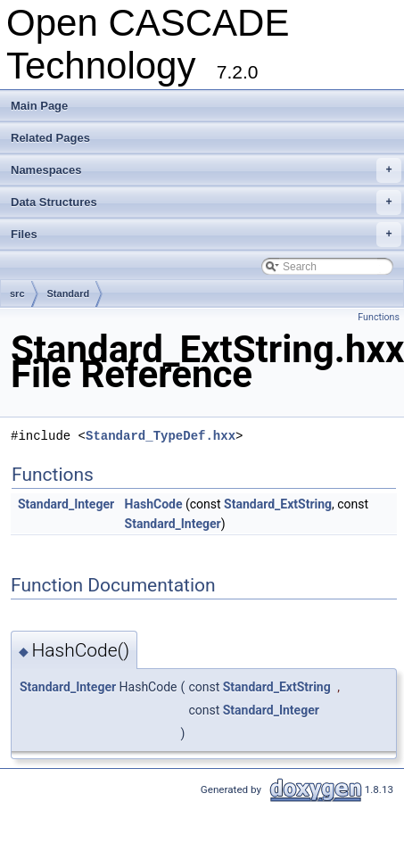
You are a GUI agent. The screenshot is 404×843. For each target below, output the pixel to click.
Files (206, 234)
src (17, 293)
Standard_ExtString (278, 504)
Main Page (39, 105)
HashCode (154, 504)
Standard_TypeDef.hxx (160, 435)
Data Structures (206, 202)
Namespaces (206, 170)
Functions (379, 317)
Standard (68, 293)
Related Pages (50, 138)
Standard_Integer (66, 504)
